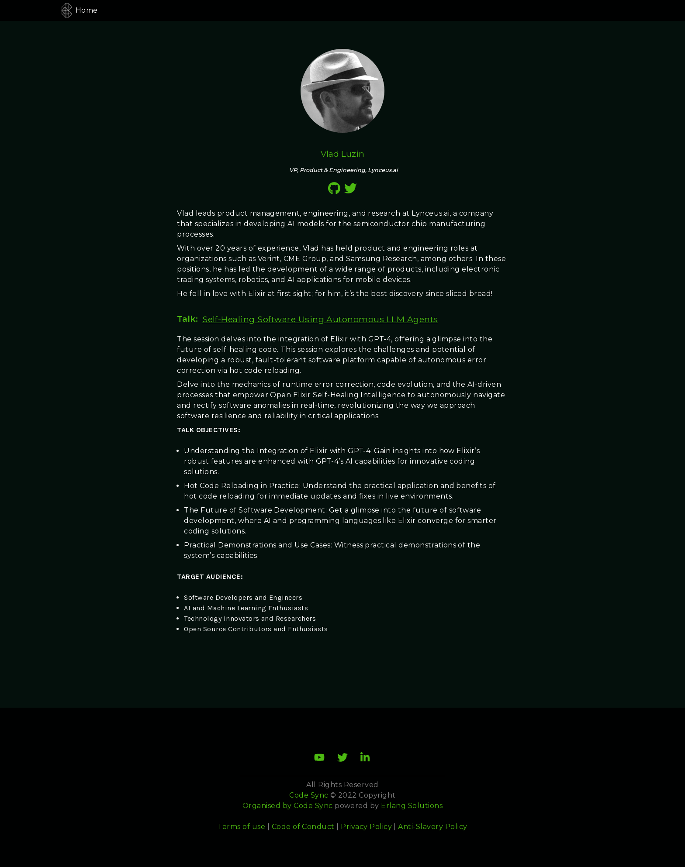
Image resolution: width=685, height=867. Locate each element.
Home (87, 10)
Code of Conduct (303, 826)
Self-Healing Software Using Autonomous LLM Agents (320, 319)
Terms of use (241, 826)
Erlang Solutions (412, 806)
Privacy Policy (366, 826)
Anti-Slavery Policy (432, 826)
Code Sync (313, 806)
